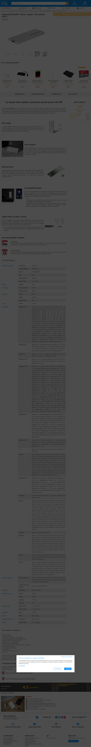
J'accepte (68, 668)
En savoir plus (22, 665)
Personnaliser (58, 668)
